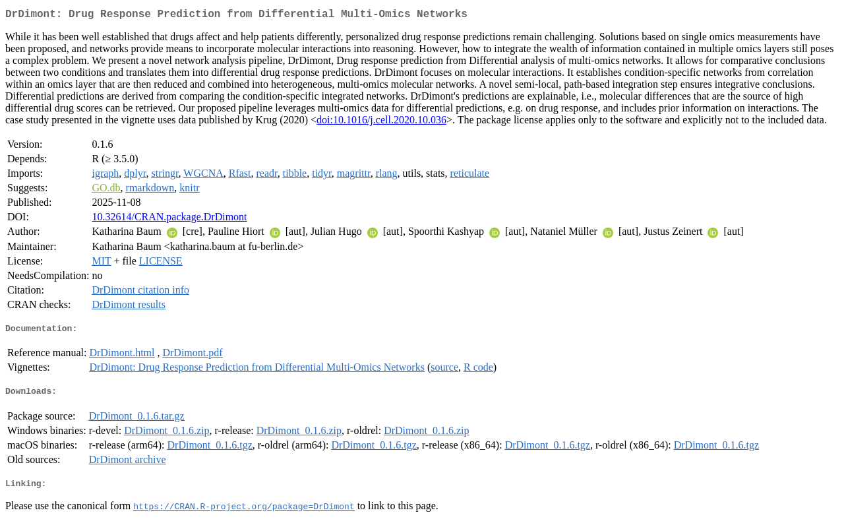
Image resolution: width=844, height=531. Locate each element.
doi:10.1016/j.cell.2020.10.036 (381, 122)
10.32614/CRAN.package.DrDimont (169, 219)
